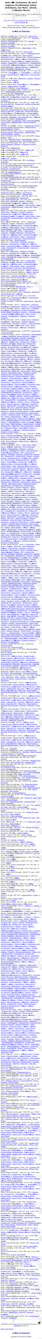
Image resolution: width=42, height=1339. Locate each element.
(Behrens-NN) (21, 343)
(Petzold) (31, 41)
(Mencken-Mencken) (21, 67)
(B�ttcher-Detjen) (25, 668)
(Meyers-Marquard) (23, 336)
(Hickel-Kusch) (34, 298)
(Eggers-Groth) (17, 1134)
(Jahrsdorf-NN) (5, 662)
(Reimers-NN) (31, 1307)
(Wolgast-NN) (22, 351)
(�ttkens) (23, 359)
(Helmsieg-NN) (20, 69)
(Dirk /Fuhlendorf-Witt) (25, 117)
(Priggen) (26, 345)
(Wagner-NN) (32, 36)
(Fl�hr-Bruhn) (24, 74)
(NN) (17, 342)
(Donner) (13, 900)
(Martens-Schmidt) (7, 658)
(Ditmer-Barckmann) (19, 357)
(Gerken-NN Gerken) (13, 39)
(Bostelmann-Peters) (33, 53)
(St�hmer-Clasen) (17, 656)
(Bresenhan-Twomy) (14, 139)
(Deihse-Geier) (5, 276)
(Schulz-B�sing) (25, 1091)
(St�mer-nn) (23, 662)
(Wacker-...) (32, 276)
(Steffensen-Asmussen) (29, 430)
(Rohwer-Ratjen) (34, 662)
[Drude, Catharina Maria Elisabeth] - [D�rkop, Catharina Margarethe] (21, 27)
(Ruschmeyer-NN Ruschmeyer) (19, 411)
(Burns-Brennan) (27, 139)
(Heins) (14, 340)
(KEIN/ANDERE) (20, 22)
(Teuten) (4, 86)
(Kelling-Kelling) (13, 432)
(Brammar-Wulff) (30, 762)
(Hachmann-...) (5, 101)
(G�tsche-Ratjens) (19, 658)
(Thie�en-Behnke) (34, 99)
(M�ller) (4, 367)
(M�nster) (36, 117)
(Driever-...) (4, 1249)
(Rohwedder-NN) (6, 664)
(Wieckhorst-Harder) (15, 179)
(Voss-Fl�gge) (11, 394)
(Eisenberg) (10, 390)
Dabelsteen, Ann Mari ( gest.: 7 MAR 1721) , (14, 36)
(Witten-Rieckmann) (7, 59)
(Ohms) (30, 1225)
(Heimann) (12, 1280)
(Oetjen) (3, 351)
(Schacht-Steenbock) (21, 413)
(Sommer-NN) (19, 104)
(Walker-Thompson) (7, 144)
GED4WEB (17, 1326)
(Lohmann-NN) (25, 342)
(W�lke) (32, 844)
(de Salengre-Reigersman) (13, 165)
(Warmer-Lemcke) (6, 357)
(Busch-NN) (13, 336)
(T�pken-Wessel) (32, 1096)
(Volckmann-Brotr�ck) (8, 205)
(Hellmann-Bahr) (27, 194)
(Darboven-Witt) (10, 91)
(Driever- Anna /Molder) (32, 1126)
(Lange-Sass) (28, 207)
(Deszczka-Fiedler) (15, 299)
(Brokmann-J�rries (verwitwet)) (27, 355)
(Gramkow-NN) (10, 1124)
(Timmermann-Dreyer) (24, 1072)
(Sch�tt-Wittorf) (6, 660)
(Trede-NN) (32, 666)
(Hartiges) (30, 78)
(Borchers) (37, 78)
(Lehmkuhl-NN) (10, 1307)
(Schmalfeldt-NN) (23, 63)
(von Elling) (36, 363)
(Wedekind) (36, 361)
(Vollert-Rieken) (30, 660)
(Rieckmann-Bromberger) (32, 396)
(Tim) (34, 48)
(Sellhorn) (31, 65)
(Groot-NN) (15, 662)
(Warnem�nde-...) (14, 72)
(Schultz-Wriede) (6, 312)
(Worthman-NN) (27, 363)
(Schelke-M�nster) (7, 113)
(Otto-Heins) (16, 312)
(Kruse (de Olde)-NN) (20, 99)
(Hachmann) (5, 117)
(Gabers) (17, 390)
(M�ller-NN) (5, 97)
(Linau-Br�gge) (12, 351)
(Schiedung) (14, 201)
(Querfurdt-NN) (6, 207)
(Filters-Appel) (28, 52)
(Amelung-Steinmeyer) (9, 754)
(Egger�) (22, 86)
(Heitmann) (4, 343)
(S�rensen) (23, 316)
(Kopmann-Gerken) (26, 367)
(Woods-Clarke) (6, 122)
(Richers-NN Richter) (7, 69)
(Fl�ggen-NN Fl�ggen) (19, 65)
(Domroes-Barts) (27, 895)
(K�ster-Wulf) (20, 314)
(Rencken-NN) (9, 361)
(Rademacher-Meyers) (8, 67)
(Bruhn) (3, 76)
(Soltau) (3, 390)
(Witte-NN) (4, 1277)
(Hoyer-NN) (22, 288)
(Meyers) (38, 65)
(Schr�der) (25, 1287)
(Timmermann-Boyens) (8, 765)
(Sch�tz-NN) (16, 203)
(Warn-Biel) (37, 367)
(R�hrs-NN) (19, 361)
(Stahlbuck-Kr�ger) (7, 106)
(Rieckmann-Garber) (34, 384)
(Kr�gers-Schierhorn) (32, 61)
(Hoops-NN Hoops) (16, 409)
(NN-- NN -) (11, 407)
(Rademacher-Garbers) (8, 57)
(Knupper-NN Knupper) (23, 91)
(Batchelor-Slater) (7, 907)
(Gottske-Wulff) (15, 97)
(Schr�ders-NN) (6, 55)
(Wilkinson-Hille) (17, 122)
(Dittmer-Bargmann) (7, 803)
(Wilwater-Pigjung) (13, 74)
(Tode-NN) (16, 666)
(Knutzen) (4, 759)
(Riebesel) (36, 270)
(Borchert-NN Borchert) (32, 104)
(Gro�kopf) (20, 205)
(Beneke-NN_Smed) (32, 406)
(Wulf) (28, 314)
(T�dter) (29, 270)
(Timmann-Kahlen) (24, 340)
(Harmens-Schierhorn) (34, 57)
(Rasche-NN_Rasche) (24, 394)
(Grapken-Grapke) (29, 656)
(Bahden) (33, 349)
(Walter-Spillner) (30, 205)
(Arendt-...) (36, 895)
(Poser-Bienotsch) (6, 650)
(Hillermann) (15, 359)
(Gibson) (3, 124)
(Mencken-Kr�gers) (17, 61)
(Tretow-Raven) (35, 74)
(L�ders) (17, 59)
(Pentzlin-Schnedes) (7, 386)
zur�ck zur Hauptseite (21, 31)
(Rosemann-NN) (6, 371)
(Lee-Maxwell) (16, 120)
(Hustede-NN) (17, 392)
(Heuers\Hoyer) (33, 59)
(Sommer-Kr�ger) (32, 113)
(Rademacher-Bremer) (23, 349)
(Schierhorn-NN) (21, 57)
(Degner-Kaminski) (17, 207)
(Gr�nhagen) (33, 67)
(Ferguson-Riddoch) (29, 122)
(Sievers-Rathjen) (6, 1065)
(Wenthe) (12, 342)
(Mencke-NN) (12, 63)
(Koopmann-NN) (27, 414)
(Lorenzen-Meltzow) (26, 1080)
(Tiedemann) (12, 1318)
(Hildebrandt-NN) (21, 119)
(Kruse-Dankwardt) (22, 88)
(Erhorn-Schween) (35, 752)
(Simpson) (17, 144)
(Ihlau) (38, 205)
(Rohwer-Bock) (31, 658)
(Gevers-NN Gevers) (7, 365)
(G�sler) (11, 367)
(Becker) (28, 69)
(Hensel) (3, 897)
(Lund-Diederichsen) (30, 750)
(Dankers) (15, 80)
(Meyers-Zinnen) (27, 55)
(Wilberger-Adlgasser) (28, 310)
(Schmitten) (20, 754)
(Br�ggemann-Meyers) (21, 386)
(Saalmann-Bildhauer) (19, 793)
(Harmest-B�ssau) (18, 1126)
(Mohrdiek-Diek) (35, 760)
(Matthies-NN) (17, 55)
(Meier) (16, 365)
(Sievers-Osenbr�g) (8, 314)
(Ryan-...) (10, 137)
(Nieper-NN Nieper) (22, 407)
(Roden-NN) (22, 78)
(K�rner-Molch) (13, 86)
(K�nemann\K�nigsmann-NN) (11, 363)
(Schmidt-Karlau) (27, 165)
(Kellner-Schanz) (13, 316)
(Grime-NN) (21, 406)
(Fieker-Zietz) (5, 201)
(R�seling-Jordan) (28, 203)
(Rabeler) (28, 388)
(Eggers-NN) (25, 97)
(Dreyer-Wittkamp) (16, 424)
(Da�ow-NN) (15, 148)
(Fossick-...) (37, 906)
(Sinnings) (4, 63)
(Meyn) (17, 367)
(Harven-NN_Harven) (18, 398)
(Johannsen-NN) (6, 345)
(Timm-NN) (24, 666)
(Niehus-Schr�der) (21, 384)
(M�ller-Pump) (6, 50)
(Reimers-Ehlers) (26, 664)
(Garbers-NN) (6, 65)
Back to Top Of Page (7, 1329)
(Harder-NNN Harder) (32, 111)
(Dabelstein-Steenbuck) (8, 43)
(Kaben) (9, 913)
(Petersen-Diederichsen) (29, 755)
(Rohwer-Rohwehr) (18, 660)
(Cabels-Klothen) (16, 416)
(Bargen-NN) (30, 398)
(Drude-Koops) (36, 1275)
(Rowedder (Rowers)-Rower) (10, 692)
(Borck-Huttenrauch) (29, 229)
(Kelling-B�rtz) (6, 904)
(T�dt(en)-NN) (6, 398)
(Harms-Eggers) (36, 334)
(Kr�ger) (33, 336)
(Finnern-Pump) (6, 338)
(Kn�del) (5, 336)
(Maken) (7, 416)
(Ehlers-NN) (16, 664)
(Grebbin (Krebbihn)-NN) (20, 1139)
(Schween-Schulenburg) (30, 673)
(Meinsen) (33, 342)
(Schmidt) (22, 201)
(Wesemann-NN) (6, 203)
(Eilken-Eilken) (27, 48)
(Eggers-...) (29, 911)
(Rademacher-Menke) (11, 428)
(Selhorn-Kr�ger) (35, 411)
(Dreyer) (14, 1094)
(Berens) (3, 913)
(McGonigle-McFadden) (8, 285)
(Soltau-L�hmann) (7, 452)
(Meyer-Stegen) (25, 371)
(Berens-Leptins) (17, 904)
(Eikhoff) (35, 388)
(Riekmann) (29, 201)
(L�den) (32, 365)
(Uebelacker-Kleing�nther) (19, 276)
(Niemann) (25, 752)
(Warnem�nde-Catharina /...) (28, 428)
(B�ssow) (33, 913)
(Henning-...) (29, 906)
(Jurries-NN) (16, 371)
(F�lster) (16, 82)
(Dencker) (22, 290)
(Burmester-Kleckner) (30, 1086)
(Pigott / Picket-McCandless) (31, 120)
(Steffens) (13, 158)
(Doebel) (29, 835)
